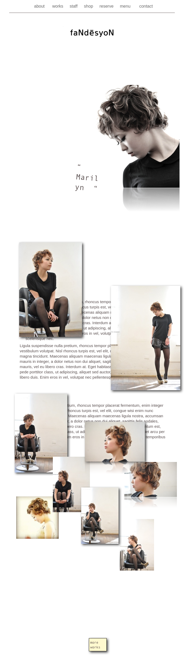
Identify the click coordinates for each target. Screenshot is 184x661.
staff (74, 6)
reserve (107, 6)
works (58, 6)
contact (146, 6)
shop (89, 6)
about (40, 6)
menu (127, 6)
